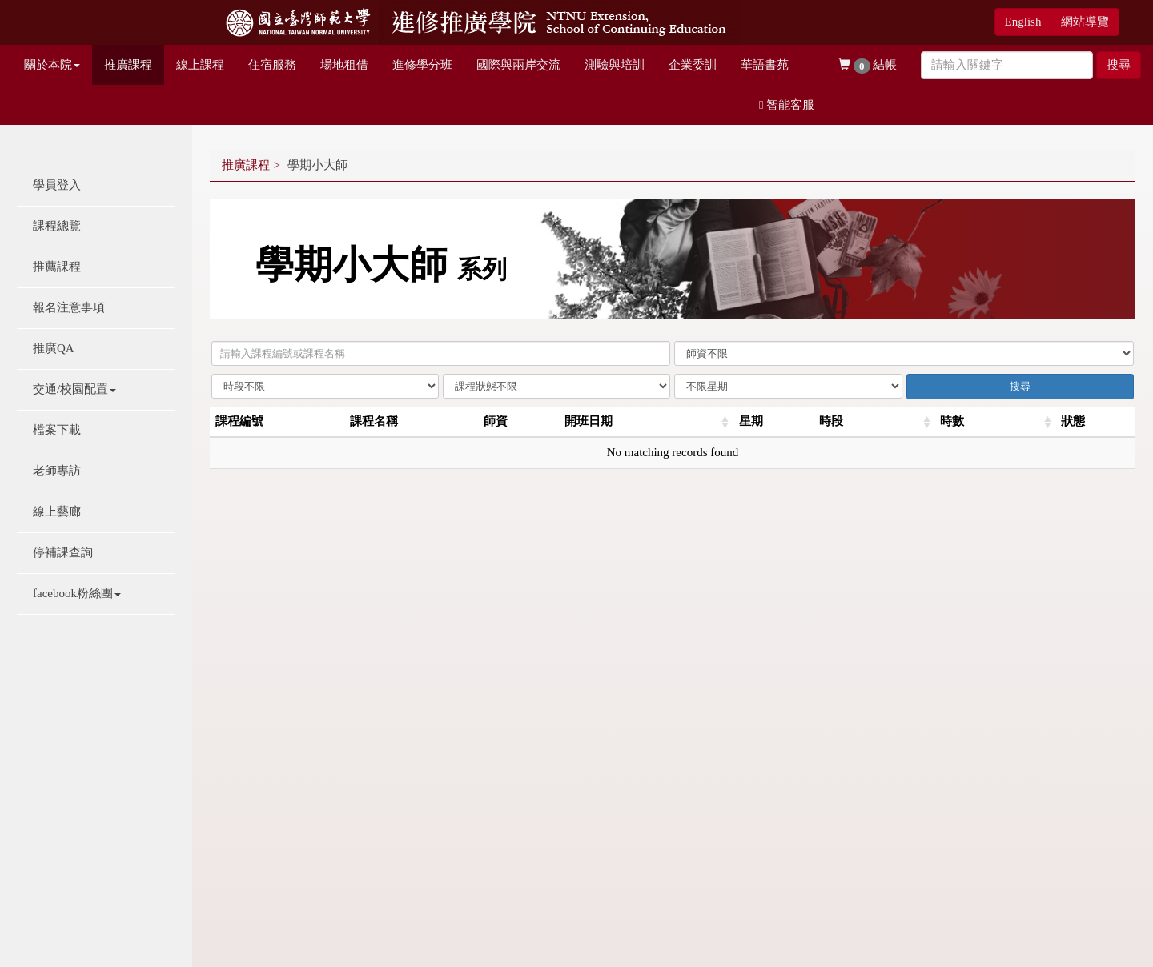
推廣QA (53, 348)
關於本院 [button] (52, 64)
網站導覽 (1085, 21)
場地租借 (344, 64)
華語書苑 (765, 64)
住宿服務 (272, 64)
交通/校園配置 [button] (74, 389)
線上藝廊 (57, 511)
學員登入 (57, 185)
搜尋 (1119, 64)
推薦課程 (57, 266)
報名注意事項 (69, 307)
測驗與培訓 (615, 64)
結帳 (867, 66)
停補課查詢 (63, 552)
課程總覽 (57, 225)
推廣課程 (128, 64)
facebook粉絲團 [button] (77, 593)
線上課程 (200, 64)
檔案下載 (57, 429)
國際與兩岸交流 (518, 64)
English (1023, 21)
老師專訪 (57, 470)
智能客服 (786, 104)
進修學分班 (422, 64)
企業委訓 (693, 64)
